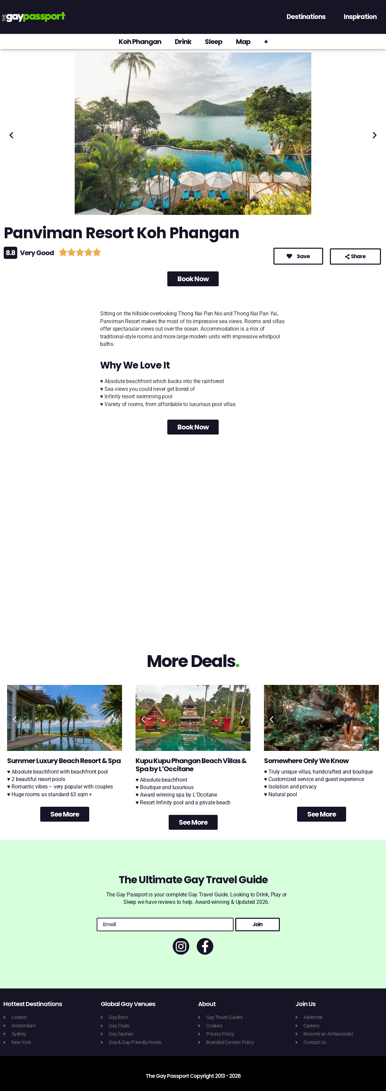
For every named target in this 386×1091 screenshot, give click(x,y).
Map (243, 42)
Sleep (213, 42)
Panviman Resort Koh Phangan (121, 233)
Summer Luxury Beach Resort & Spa (64, 760)
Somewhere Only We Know (306, 760)
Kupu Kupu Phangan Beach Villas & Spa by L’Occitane (191, 765)
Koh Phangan (140, 42)
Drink (183, 42)
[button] (11, 135)
